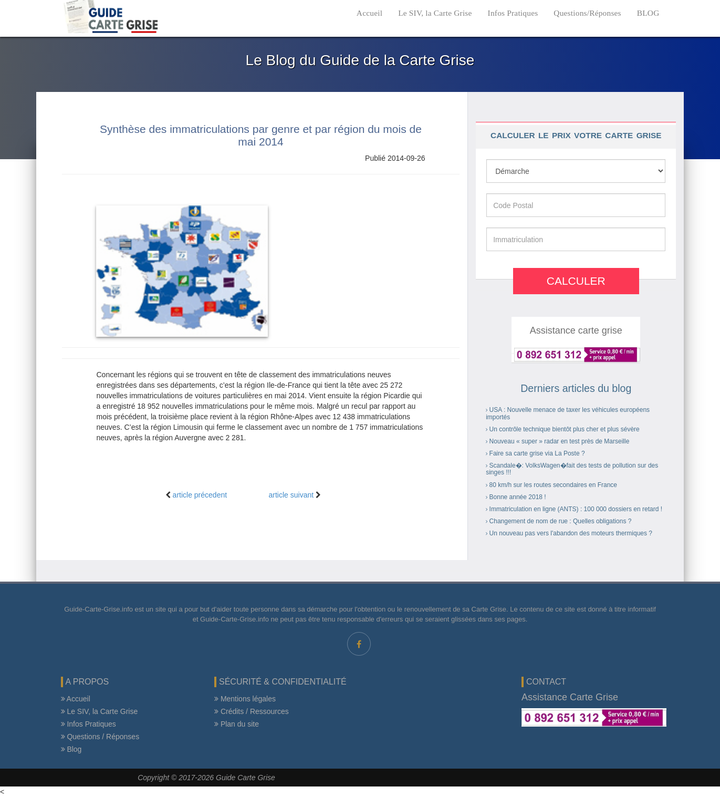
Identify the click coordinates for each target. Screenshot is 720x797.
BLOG (648, 12)
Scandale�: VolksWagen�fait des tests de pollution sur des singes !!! (572, 469)
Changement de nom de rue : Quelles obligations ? (560, 521)
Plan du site (236, 724)
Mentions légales (245, 699)
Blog (71, 749)
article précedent (200, 495)
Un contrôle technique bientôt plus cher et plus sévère (564, 429)
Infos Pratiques (513, 12)
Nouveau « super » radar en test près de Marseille (559, 441)
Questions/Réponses (587, 12)
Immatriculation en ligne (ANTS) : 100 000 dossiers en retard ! (575, 509)
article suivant (291, 495)
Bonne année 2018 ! (517, 497)
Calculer (576, 281)
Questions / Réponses (100, 736)
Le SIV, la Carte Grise (435, 12)
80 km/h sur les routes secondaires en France (553, 485)
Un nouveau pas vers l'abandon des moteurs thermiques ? (570, 533)
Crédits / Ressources (251, 711)
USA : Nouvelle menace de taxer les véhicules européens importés (568, 413)
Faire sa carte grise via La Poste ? (537, 453)
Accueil (369, 12)
